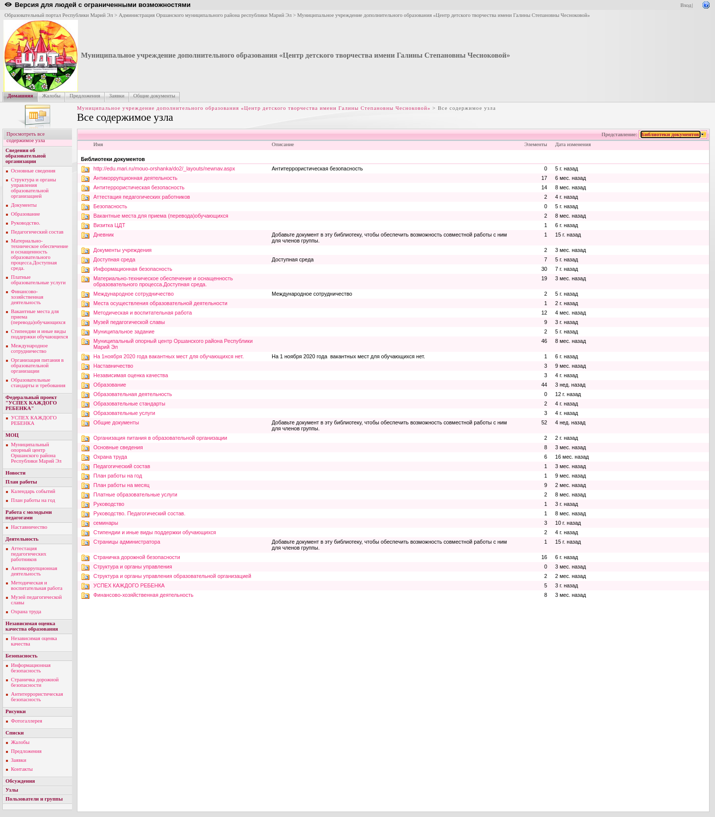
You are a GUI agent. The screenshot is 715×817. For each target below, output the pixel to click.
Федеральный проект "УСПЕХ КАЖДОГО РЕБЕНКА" (31, 403)
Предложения (85, 95)
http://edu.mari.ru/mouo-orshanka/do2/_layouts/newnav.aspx (164, 168)
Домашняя (20, 95)
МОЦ (12, 435)
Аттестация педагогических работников (28, 554)
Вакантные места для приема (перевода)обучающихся (160, 216)
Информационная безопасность (31, 667)
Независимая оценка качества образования (31, 626)
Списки (14, 732)
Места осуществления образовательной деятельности (160, 303)
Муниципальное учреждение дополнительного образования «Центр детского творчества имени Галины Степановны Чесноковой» (443, 15)
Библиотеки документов (671, 134)
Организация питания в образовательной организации (37, 365)
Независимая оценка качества (130, 375)
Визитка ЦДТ (109, 225)
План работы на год (33, 500)
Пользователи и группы (34, 799)
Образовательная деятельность (132, 394)
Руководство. (25, 223)
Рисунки (15, 711)
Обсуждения (20, 781)
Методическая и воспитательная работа (37, 585)
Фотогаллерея (26, 721)
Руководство (108, 504)
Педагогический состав (37, 232)
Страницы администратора (126, 542)
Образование (25, 214)
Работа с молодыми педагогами (28, 514)
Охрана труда (26, 611)
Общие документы (154, 95)
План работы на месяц (121, 485)
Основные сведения (33, 170)
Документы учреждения (122, 250)
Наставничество (29, 527)
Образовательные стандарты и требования (38, 382)
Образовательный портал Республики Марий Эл (58, 15)
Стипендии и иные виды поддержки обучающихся (39, 333)
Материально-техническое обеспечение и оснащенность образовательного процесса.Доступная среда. (39, 254)
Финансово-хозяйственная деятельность (27, 297)
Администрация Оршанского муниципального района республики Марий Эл (205, 15)
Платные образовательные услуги (38, 279)
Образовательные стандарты (129, 404)
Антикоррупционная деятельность (34, 571)
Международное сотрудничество (29, 348)
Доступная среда (114, 259)
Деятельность (22, 539)
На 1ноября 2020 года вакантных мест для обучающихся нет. (168, 356)
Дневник (103, 235)
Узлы (11, 790)
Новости (15, 473)
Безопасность (21, 655)
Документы (24, 205)
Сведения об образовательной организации (25, 156)
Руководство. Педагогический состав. (139, 513)
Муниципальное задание (123, 331)
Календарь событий (33, 491)
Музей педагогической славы (129, 322)
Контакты (22, 769)
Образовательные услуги (124, 413)
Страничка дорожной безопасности (35, 682)
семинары (105, 523)
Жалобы (51, 95)
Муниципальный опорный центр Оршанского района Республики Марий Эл (36, 453)
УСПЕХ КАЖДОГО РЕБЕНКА (34, 420)
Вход (685, 5)
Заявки (117, 95)
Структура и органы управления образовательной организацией (33, 188)
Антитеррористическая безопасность (37, 696)
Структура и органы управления (132, 567)
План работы (21, 482)
